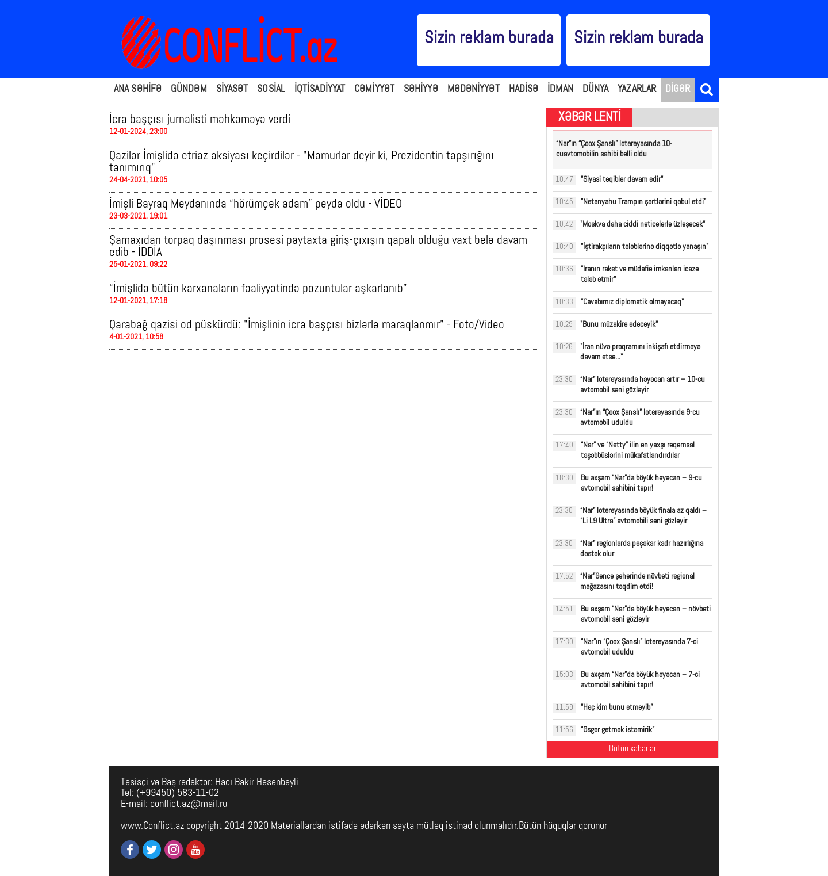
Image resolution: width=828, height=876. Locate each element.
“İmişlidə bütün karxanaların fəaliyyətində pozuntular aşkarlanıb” (258, 289)
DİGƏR (678, 89)
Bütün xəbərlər (632, 749)
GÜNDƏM (189, 89)
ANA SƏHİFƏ (138, 89)
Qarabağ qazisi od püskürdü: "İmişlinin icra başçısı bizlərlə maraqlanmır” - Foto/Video (306, 325)
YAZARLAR (637, 89)
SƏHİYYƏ (421, 89)
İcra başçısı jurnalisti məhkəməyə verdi (199, 120)
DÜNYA (595, 89)
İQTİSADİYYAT (319, 89)
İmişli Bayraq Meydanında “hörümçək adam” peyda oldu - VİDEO (255, 204)
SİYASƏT (232, 89)
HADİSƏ (524, 89)
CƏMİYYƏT (374, 89)
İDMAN (560, 89)
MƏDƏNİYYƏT (473, 89)
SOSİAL (271, 89)
